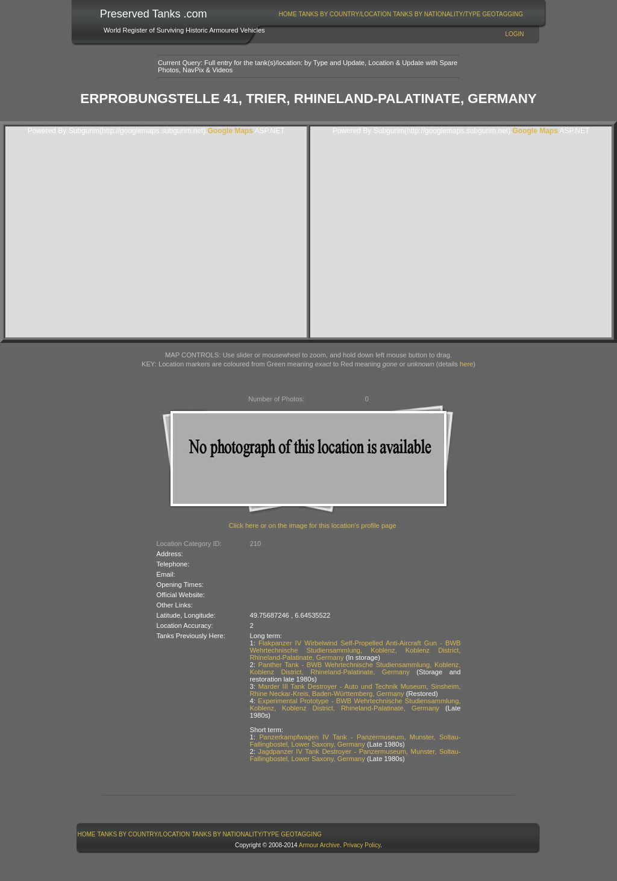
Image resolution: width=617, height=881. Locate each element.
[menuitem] (288, 14)
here (466, 364)
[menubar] (401, 14)
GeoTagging (502, 14)
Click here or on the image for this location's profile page (312, 525)
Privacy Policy (362, 845)
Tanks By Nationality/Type (436, 14)
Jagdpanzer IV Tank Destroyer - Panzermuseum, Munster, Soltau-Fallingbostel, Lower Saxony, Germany (355, 755)
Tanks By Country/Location (345, 14)
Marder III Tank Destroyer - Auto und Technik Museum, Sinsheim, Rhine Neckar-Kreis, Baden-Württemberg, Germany (355, 690)
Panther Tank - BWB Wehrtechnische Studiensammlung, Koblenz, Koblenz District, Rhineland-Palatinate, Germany (355, 668)
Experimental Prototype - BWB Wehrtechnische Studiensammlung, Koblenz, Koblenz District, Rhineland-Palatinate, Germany (355, 704)
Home (288, 14)
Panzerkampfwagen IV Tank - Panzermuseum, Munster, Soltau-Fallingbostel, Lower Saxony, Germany (355, 740)
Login (514, 34)
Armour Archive (319, 845)
